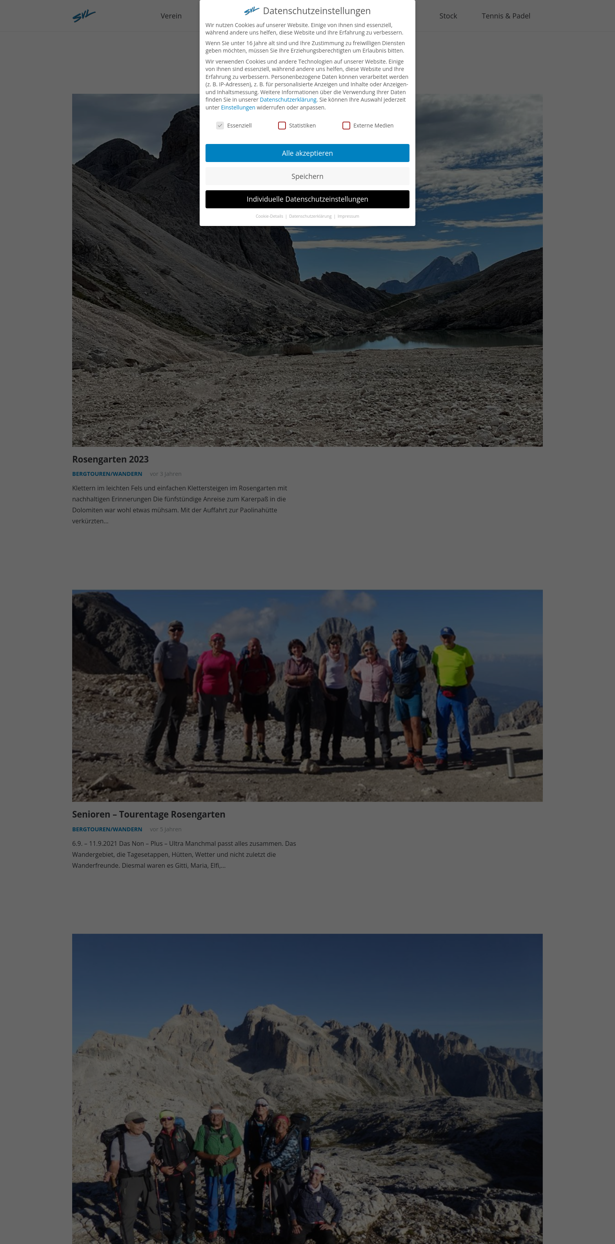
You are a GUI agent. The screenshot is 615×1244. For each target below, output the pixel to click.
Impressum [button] (348, 214)
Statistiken (297, 123)
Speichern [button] (307, 173)
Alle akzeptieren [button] (307, 150)
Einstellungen (238, 105)
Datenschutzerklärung (288, 97)
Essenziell (234, 123)
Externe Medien (368, 123)
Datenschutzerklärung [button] (311, 214)
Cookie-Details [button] (270, 214)
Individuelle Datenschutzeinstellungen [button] (307, 197)
